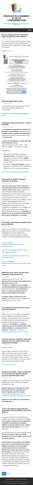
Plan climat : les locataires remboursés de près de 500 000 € (16, 223)
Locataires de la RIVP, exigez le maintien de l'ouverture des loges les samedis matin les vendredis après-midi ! (16, 373)
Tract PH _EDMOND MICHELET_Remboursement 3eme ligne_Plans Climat (16, 263)
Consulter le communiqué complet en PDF (15, 172)
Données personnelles (21, 479)
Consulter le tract (7, 51)
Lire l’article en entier (8, 364)
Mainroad (23, 483)
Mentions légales (10, 479)
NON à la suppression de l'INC (12, 101)
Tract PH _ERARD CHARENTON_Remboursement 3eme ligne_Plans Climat (13, 244)
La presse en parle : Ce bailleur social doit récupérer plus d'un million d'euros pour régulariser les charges (16, 341)
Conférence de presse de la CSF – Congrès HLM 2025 (16, 124)
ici (13, 401)
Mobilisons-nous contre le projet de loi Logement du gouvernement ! (15, 273)
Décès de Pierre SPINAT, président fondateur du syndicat (14, 180)
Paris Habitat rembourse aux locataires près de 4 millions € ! (16, 308)
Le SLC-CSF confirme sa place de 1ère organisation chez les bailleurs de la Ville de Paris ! (16, 410)
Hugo (14, 483)
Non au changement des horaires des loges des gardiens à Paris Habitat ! (15, 36)
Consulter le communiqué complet (13, 113)
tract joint (17, 300)
